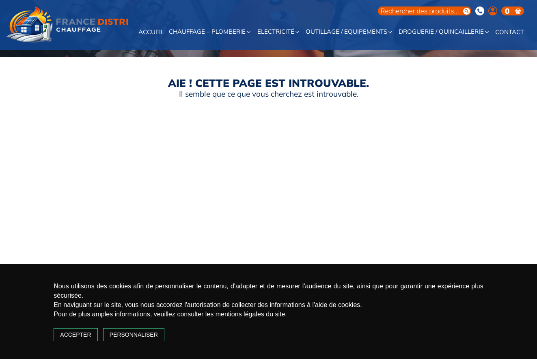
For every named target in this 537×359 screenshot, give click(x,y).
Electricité (278, 31)
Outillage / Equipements (349, 31)
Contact (509, 32)
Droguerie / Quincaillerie (444, 31)
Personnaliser (134, 334)
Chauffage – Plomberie (210, 31)
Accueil (151, 32)
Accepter (75, 334)
